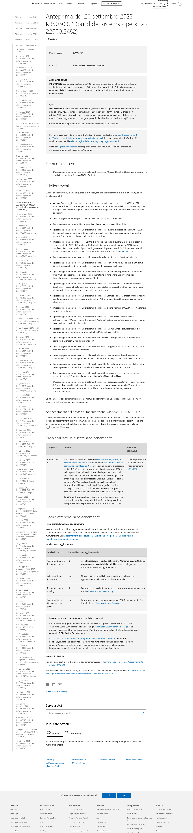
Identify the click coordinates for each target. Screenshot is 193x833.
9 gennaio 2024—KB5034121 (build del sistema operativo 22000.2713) (25, 159)
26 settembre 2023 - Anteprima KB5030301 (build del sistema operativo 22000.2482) (27, 206)
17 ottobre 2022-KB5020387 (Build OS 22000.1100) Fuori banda (26, 453)
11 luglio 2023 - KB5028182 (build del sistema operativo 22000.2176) (25, 264)
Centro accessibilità (134, 759)
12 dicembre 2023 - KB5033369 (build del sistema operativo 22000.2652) (25, 171)
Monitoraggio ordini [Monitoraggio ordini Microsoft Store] (46, 826)
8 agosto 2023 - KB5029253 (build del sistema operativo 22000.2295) (25, 241)
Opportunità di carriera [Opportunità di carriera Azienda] (163, 809)
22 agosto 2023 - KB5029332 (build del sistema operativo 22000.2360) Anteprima (26, 229)
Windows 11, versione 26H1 (26, 17)
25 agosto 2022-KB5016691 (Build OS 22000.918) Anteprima (25, 490)
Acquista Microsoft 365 (111, 3)
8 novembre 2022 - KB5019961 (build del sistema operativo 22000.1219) (25, 433)
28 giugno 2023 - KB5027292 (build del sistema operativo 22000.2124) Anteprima (26, 276)
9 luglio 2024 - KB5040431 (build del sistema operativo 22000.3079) (27, 93)
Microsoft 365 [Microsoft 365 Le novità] (14, 831)
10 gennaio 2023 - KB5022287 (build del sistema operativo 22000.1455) (25, 399)
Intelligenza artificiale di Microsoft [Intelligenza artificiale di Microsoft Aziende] (107, 809)
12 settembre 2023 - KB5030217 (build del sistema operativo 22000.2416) (25, 217)
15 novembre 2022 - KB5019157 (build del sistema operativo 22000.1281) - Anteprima (26, 422)
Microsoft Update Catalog (102, 591)
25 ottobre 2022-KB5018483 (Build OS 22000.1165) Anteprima (26, 444)
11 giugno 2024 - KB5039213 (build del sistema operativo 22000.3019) (25, 104)
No (124, 795)
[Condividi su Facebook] (48, 684)
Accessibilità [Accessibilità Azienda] (160, 831)
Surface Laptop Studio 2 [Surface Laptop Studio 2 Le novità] (17, 818)
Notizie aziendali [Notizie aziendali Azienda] (161, 818)
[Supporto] (36, 3)
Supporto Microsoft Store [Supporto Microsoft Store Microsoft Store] (48, 818)
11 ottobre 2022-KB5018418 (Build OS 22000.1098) (25, 462)
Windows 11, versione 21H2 (26, 45)
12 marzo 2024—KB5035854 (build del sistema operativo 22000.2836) (25, 136)
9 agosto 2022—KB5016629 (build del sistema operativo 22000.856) (25, 500)
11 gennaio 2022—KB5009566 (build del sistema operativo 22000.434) (25, 684)
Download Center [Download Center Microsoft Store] (46, 814)
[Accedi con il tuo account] (176, 3)
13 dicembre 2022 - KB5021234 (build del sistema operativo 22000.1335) (25, 410)
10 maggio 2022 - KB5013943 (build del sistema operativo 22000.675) (25, 582)
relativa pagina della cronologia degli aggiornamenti (94, 141)
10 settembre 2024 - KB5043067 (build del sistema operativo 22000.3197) (25, 71)
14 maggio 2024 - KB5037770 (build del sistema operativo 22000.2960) (25, 115)
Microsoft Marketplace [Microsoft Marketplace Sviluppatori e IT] (134, 829)
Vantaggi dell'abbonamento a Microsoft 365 (55, 762)
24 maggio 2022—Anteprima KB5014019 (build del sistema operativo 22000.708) (27, 570)
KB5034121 (133, 469)
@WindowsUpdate (68, 146)
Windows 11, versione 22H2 (26, 40)
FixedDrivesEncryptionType (108, 459)
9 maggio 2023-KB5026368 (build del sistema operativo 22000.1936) (25, 310)
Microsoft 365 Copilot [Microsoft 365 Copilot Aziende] (103, 831)
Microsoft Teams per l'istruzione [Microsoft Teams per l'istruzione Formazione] (79, 818)
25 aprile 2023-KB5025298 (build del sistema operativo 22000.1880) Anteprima (27, 321)
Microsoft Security (107, 759)
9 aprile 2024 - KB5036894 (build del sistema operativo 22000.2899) (27, 125)
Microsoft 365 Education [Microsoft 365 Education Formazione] (77, 822)
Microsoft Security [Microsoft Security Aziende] (102, 814)
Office (60, 3)
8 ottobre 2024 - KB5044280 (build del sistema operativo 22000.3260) (25, 60)
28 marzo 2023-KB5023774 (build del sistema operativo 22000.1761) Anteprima (26, 340)
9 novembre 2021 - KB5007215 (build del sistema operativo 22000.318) (25, 721)
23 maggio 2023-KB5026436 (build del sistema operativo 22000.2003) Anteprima (26, 299)
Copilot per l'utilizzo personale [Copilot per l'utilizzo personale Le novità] (20, 826)
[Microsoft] (19, 3)
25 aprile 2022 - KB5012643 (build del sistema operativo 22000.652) (25, 593)
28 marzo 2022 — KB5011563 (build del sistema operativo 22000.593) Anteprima (25, 617)
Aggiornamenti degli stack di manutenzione (84, 535)
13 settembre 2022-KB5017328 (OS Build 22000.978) (25, 481)
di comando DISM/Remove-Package (111, 626)
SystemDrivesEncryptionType (77, 462)
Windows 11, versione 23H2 (26, 34)
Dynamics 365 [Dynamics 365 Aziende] (101, 822)
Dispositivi (81, 3)
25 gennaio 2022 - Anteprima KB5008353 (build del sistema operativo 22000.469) (27, 661)
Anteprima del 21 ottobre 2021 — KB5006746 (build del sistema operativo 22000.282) (27, 733)
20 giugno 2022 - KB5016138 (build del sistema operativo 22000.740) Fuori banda (26, 547)
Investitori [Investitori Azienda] (159, 826)
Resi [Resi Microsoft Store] (41, 822)
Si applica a (52, 39)
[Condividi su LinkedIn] (53, 684)
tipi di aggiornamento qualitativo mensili (84, 138)
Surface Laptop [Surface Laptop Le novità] (14, 814)
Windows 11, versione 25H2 (26, 23)
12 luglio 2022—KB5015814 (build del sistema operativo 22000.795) (25, 524)
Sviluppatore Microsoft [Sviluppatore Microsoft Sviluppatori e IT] (134, 809)
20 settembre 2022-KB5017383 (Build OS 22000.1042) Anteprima (26, 471)
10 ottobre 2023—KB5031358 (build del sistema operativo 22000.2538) (25, 194)
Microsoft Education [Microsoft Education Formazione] (75, 809)
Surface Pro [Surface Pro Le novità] (13, 809)
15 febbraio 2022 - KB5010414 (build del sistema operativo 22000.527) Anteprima (25, 637)
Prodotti (69, 3)
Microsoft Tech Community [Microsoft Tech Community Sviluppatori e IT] (135, 824)
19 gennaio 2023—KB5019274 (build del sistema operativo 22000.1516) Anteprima (26, 387)
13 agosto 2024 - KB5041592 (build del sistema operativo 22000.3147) (25, 83)
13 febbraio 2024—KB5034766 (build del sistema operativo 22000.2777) (25, 148)
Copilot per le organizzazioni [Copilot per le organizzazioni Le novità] (19, 822)
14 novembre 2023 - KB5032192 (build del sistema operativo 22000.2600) (25, 183)
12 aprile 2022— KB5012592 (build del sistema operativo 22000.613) (25, 605)
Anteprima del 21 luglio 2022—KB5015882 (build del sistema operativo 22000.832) (26, 512)
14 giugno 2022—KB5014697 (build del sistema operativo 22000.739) (25, 558)
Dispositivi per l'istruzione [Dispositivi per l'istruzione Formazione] (77, 814)
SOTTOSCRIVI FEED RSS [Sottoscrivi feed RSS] (59, 691)
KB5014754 (127, 251)
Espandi (93, 3)
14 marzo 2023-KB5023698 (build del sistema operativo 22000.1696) (25, 352)
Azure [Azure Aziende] (98, 818)
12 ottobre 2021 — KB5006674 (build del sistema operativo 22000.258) (25, 744)
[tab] (55, 733)
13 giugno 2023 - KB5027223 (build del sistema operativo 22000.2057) (25, 287)
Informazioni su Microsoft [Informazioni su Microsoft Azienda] (164, 814)
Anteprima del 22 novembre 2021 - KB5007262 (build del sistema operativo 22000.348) (25, 709)
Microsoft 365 (49, 3)
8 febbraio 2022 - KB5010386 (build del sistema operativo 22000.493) (25, 649)
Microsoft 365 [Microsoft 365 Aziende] (100, 826)
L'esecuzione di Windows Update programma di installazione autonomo (82, 638)
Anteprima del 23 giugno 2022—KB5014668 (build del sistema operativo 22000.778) (26, 535)
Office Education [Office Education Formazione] (74, 826)
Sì (109, 795)
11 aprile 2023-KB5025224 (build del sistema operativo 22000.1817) (27, 330)
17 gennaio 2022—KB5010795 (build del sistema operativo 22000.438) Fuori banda (26, 672)
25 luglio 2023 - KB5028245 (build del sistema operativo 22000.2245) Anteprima (26, 252)
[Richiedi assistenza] (163, 3)
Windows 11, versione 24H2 (26, 28)
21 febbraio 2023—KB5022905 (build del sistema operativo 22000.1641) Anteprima (26, 364)
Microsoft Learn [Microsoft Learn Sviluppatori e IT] (132, 814)
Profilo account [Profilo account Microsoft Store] (45, 809)
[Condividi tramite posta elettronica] (59, 684)
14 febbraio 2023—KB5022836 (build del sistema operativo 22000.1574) (25, 375)
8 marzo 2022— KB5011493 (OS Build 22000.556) (25, 627)
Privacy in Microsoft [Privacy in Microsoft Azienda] (162, 822)
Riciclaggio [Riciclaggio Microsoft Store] (43, 831)
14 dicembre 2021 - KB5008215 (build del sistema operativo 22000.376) (25, 696)
